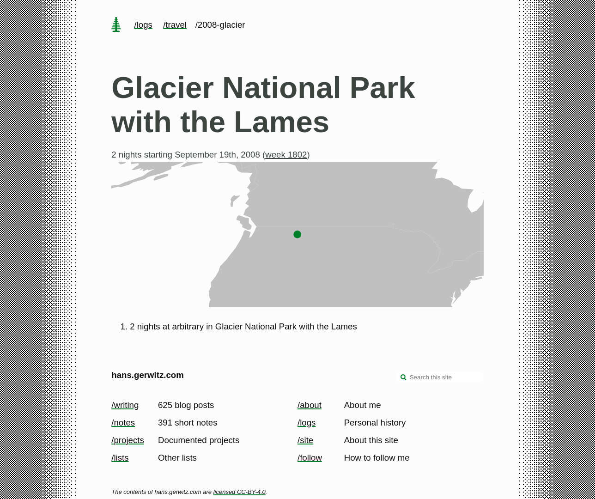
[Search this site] (440, 377)
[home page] (116, 25)
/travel (175, 25)
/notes (123, 422)
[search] (404, 378)
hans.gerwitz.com (147, 375)
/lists (119, 457)
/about (310, 405)
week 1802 (286, 154)
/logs (143, 25)
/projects (127, 440)
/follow (310, 457)
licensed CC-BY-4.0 (239, 491)
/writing (125, 405)
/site (305, 440)
